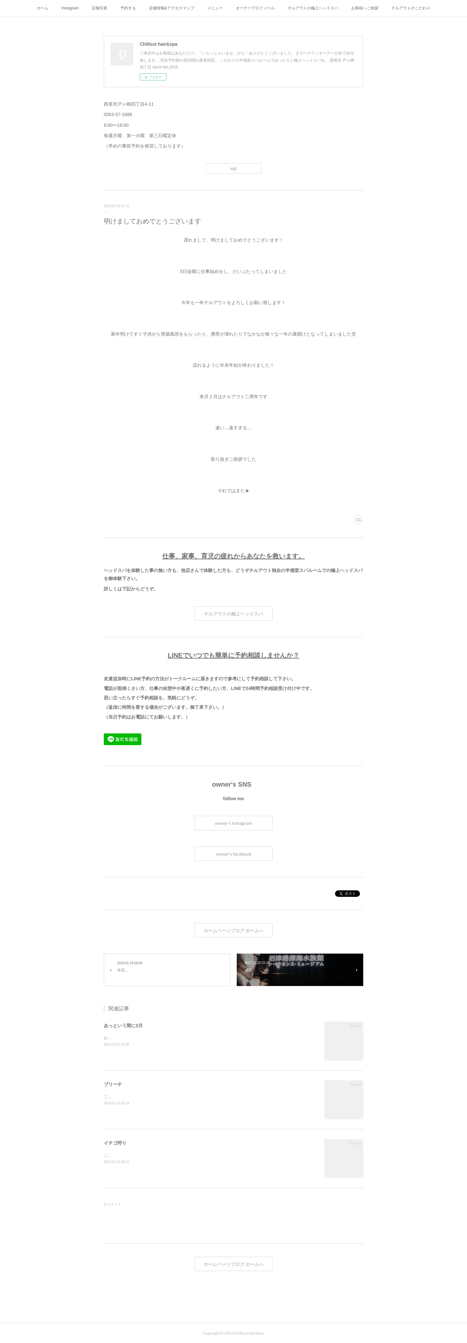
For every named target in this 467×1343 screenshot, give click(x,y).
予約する (128, 8)
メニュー (215, 8)
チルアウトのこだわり (410, 8)
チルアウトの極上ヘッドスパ (313, 8)
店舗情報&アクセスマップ (171, 8)
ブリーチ (113, 1084)
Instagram (69, 8)
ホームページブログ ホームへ (234, 930)
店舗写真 (99, 8)
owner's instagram (233, 823)
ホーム (42, 8)
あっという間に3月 (123, 1025)
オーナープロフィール (255, 8)
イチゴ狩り (115, 1143)
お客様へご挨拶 (364, 8)
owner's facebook (233, 854)
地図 (233, 169)
